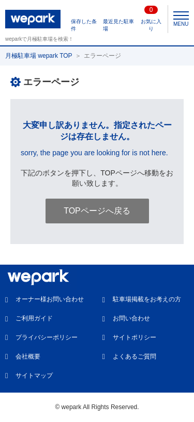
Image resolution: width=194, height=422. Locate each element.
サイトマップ (34, 375)
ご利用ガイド (34, 318)
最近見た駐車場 (118, 25)
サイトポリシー (134, 337)
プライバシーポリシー (47, 337)
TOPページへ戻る (97, 210)
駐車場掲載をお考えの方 (147, 299)
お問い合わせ (131, 318)
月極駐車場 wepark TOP (38, 55)
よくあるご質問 (134, 356)
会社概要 (28, 356)
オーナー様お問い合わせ (50, 299)
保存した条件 (84, 25)
